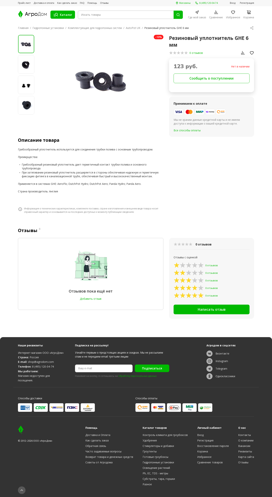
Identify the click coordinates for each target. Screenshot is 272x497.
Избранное (204, 457)
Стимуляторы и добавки (158, 446)
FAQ (82, 3)
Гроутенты (150, 451)
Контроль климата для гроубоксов (165, 435)
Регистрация (247, 3)
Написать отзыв (212, 309)
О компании (245, 440)
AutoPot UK (133, 28)
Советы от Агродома (99, 462)
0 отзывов (196, 53)
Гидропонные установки (48, 28)
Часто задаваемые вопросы (103, 451)
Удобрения (150, 440)
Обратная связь (95, 446)
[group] (101, 80)
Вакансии (244, 446)
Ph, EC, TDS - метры (155, 473)
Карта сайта (246, 457)
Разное (147, 484)
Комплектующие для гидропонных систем (95, 28)
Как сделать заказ (67, 3)
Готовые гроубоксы (155, 457)
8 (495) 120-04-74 (43, 366)
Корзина (202, 451)
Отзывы (104, 3)
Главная (23, 28)
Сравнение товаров (210, 462)
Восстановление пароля (213, 446)
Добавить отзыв (90, 298)
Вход (232, 3)
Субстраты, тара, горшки (159, 479)
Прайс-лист (24, 3)
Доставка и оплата (44, 3)
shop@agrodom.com (41, 362)
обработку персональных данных (137, 376)
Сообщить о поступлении (211, 78)
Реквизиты (245, 451)
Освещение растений (156, 468)
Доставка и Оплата (97, 435)
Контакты (244, 435)
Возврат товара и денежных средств (109, 457)
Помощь (92, 3)
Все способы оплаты (187, 130)
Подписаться (152, 368)
